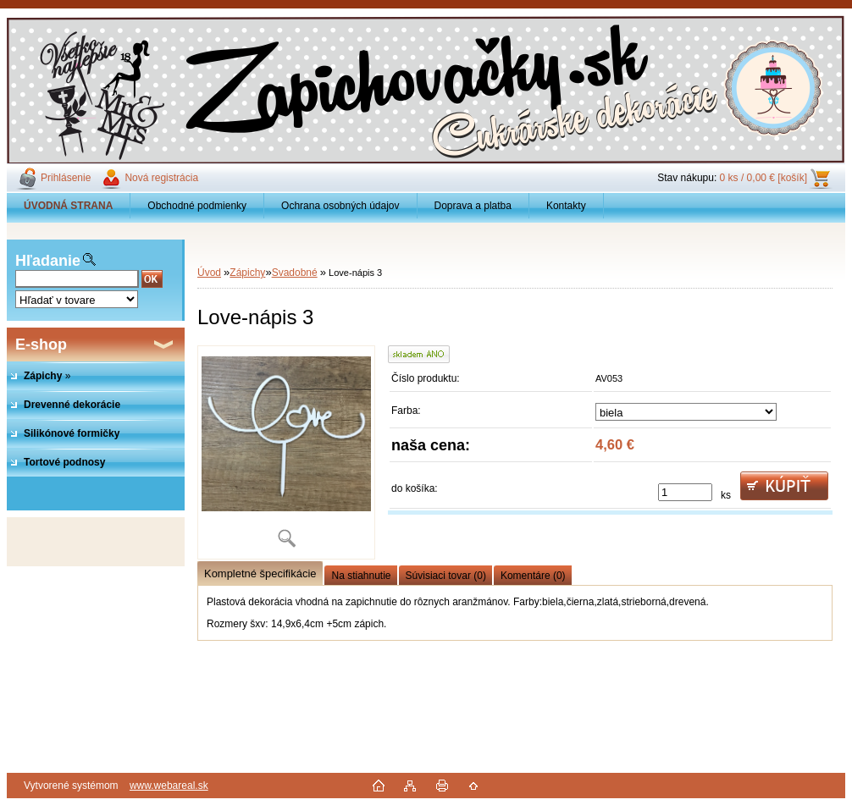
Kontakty (566, 206)
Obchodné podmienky (196, 206)
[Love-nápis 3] (286, 452)
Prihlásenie (66, 178)
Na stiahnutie (360, 576)
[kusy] (685, 492)
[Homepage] (68, 205)
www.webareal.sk (169, 785)
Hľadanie (47, 260)
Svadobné (295, 272)
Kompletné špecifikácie (260, 573)
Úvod (209, 272)
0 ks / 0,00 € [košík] (763, 178)
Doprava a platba (473, 206)
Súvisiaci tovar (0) (446, 576)
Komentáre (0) (533, 576)
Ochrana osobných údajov (340, 206)
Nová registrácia (161, 178)
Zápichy (247, 272)
